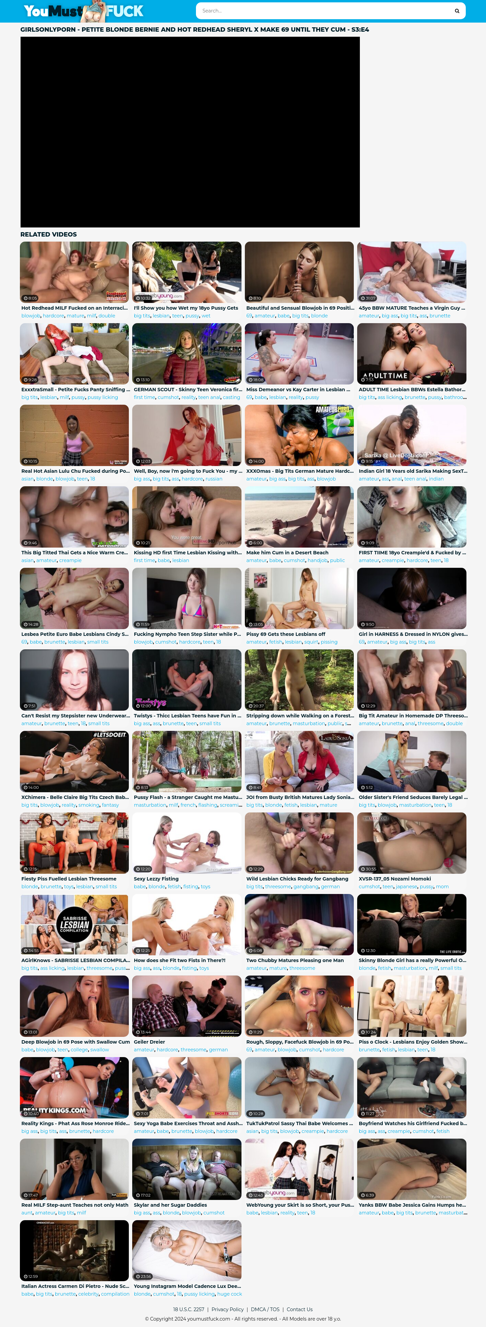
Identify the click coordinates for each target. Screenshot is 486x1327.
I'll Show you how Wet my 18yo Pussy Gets (186, 308)
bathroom (456, 397)
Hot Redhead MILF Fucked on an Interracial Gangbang (76, 308)
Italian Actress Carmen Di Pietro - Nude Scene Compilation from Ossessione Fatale (76, 1286)
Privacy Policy (227, 1309)
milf (91, 316)
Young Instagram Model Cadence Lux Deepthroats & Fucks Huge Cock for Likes (188, 1286)
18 (92, 479)
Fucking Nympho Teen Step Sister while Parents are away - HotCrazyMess (188, 634)
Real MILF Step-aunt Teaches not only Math (75, 1205)
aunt (27, 1213)
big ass (390, 316)
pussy (192, 316)
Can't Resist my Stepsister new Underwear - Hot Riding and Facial (76, 716)
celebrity (88, 1294)
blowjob (31, 316)
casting (231, 397)
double (106, 316)
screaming (232, 805)
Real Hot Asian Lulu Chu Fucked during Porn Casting (76, 471)
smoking (89, 805)
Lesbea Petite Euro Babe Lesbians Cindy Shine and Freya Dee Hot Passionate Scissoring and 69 (76, 634)
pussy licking (103, 397)
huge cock (229, 1294)
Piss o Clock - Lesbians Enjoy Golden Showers (413, 1042)
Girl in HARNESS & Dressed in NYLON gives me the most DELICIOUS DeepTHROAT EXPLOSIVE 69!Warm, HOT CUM (413, 634)
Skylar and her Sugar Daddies (170, 1205)
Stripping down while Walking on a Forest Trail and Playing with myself (301, 716)
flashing (207, 805)
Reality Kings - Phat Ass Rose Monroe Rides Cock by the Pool (76, 1123)
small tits (98, 642)
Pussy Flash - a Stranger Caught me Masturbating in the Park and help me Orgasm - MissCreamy (188, 797)
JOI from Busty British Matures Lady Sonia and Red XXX (301, 797)
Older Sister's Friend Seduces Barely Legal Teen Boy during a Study (413, 797)
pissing (329, 642)
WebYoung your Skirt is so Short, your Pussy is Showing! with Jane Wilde (301, 1205)
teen (177, 316)
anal (397, 479)
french (188, 805)
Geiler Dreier (149, 1042)
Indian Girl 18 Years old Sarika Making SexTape (413, 471)
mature (75, 316)
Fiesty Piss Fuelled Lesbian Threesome (69, 879)
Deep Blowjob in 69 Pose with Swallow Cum (76, 1042)
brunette (440, 316)
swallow (99, 1050)
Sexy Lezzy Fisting (156, 879)
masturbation (309, 723)
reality (188, 397)
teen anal (209, 397)
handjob (317, 560)
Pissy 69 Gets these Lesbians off (286, 634)
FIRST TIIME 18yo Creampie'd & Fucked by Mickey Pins (413, 553)
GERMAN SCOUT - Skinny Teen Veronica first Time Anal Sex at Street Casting (188, 390)
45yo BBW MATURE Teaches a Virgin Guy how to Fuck (413, 308)
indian (436, 479)
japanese (406, 887)
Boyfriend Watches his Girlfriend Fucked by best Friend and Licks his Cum (413, 1123)
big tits (142, 316)
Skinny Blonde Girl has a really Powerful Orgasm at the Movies (413, 960)
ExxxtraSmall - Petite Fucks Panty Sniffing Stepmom (76, 390)
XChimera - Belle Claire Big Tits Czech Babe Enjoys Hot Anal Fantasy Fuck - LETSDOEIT (76, 797)
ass (423, 316)
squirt (311, 642)
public (337, 560)
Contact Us (300, 1309)
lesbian (161, 316)
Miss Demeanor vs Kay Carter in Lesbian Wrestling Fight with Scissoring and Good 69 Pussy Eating (301, 390)
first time (144, 397)
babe (284, 316)
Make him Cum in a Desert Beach (288, 553)
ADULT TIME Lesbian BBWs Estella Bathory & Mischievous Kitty (413, 390)
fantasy (110, 805)
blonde (319, 316)
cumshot (168, 397)
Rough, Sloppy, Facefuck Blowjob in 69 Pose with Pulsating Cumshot (301, 1042)
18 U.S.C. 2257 (188, 1309)
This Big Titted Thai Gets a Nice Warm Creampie (76, 553)
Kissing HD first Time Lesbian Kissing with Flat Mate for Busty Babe (188, 553)
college (79, 1050)
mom (442, 887)
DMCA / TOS (265, 1309)
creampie (70, 560)
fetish (275, 642)
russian (213, 479)
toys (69, 887)
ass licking (390, 397)
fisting (190, 887)
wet (206, 316)
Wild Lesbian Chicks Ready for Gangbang (297, 879)
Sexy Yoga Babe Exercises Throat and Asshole (188, 1123)
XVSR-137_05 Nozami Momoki (395, 879)
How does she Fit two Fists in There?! (179, 960)
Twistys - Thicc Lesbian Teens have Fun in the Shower (188, 716)
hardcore (53, 316)
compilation (115, 1294)
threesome (431, 723)
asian (28, 479)
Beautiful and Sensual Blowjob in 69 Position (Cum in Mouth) (301, 308)
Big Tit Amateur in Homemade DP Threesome (413, 716)
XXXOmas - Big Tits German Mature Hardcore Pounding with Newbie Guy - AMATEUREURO (301, 471)
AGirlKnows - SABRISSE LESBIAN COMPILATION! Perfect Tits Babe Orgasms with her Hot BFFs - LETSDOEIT (76, 960)
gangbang (306, 887)
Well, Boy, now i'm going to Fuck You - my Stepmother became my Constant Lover (188, 471)
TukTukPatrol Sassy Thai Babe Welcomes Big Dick (301, 1123)
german (330, 887)
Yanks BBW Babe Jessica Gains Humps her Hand (413, 1205)
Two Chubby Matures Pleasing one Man (295, 960)
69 (249, 316)
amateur (265, 316)
